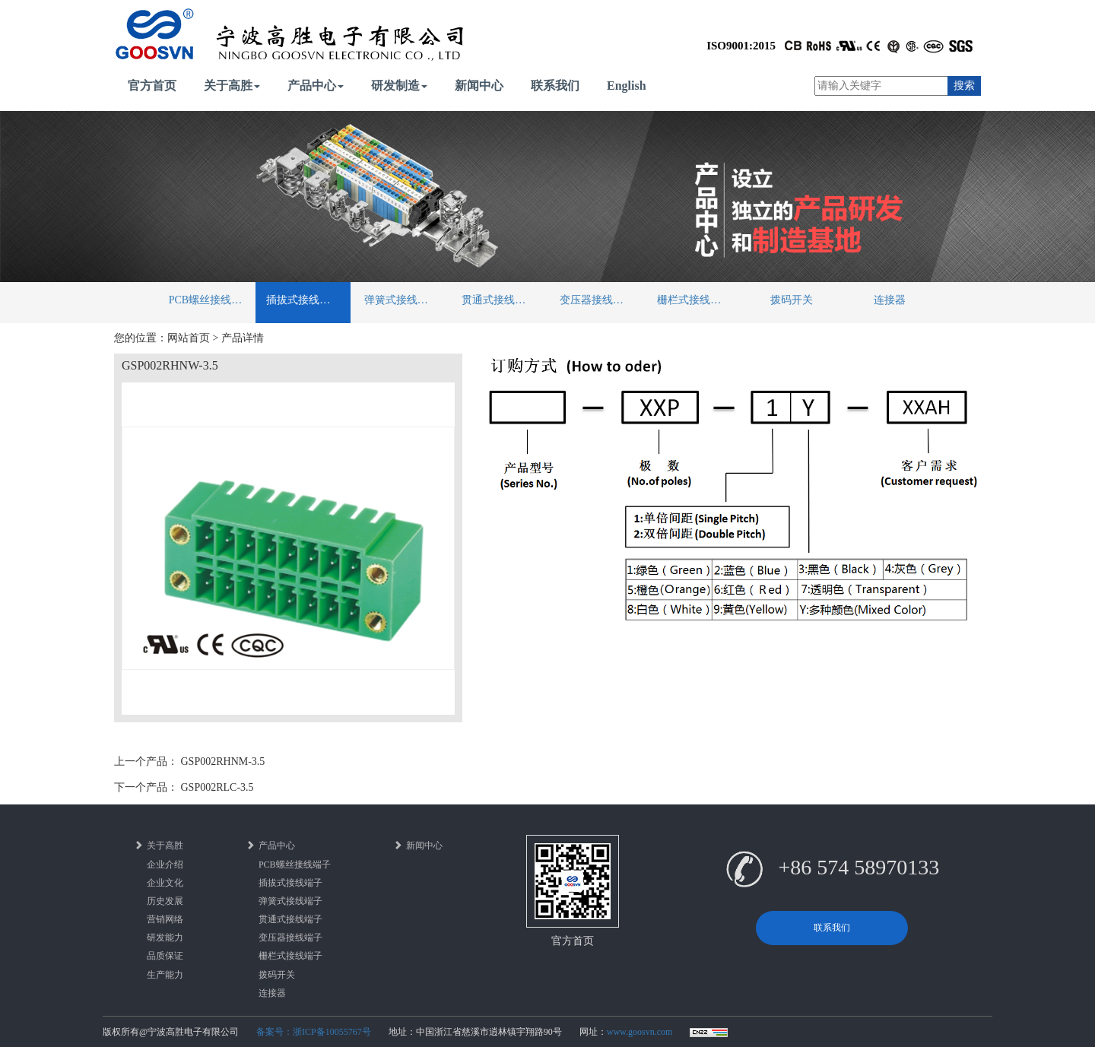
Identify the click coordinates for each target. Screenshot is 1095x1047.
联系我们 (555, 85)
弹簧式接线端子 (401, 300)
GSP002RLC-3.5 (217, 787)
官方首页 (152, 85)
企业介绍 (165, 864)
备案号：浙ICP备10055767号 (313, 1031)
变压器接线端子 (597, 300)
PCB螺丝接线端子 (210, 300)
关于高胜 (232, 85)
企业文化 (165, 882)
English (626, 85)
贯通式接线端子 (499, 300)
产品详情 (242, 338)
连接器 (890, 300)
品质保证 (165, 955)
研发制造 (399, 85)
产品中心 (315, 85)
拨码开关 (791, 300)
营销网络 (165, 919)
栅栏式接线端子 (694, 300)
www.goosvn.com (640, 1031)
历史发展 (165, 901)
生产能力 (165, 974)
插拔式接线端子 (303, 300)
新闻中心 (479, 85)
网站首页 (188, 338)
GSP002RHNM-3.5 (223, 761)
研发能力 (165, 937)
